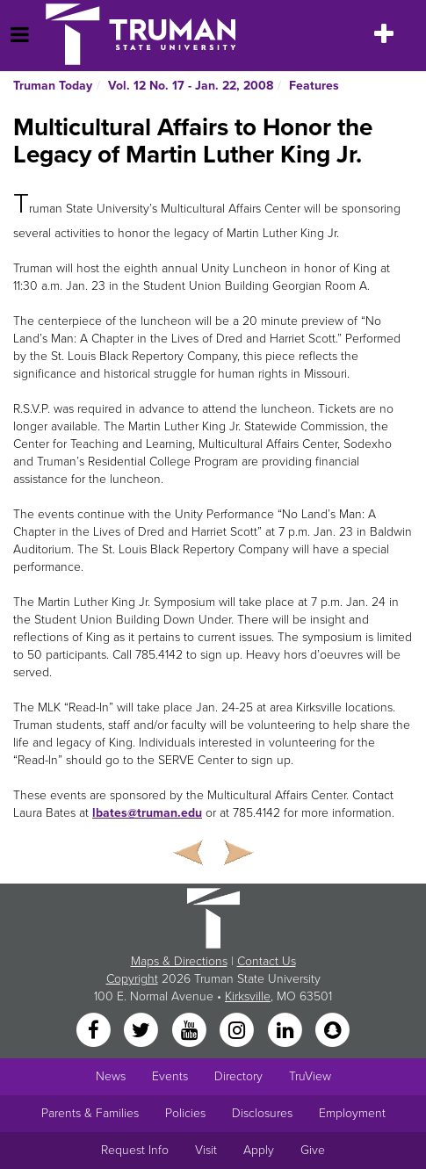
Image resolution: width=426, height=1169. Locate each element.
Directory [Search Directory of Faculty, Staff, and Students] (238, 1076)
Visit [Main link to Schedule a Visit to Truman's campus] (206, 1150)
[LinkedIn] (286, 1030)
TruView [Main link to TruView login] (310, 1076)
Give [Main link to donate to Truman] (312, 1150)
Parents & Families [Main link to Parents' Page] (90, 1113)
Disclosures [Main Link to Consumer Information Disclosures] (262, 1113)
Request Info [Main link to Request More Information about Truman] (135, 1150)
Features (314, 85)
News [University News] (111, 1076)
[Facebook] (95, 1030)
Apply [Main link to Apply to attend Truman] (258, 1150)
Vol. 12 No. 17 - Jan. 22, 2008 (190, 85)
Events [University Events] (170, 1076)
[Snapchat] (332, 1030)
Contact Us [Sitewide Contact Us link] (266, 961)
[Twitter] (143, 1030)
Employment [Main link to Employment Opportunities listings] (352, 1113)
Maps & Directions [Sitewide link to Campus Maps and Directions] (179, 961)
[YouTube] (190, 1030)
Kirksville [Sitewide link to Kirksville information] (248, 996)
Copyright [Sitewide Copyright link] (132, 978)
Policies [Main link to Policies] (185, 1113)
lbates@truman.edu (147, 812)
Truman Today (52, 85)
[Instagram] (239, 1030)
